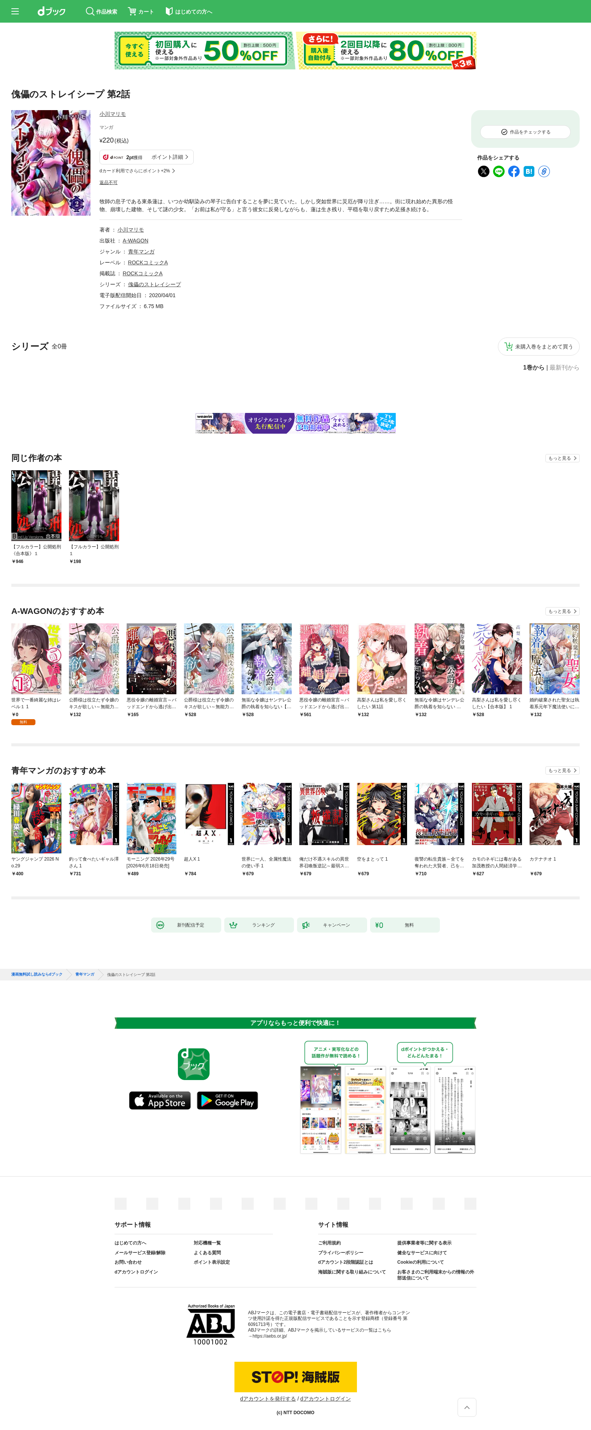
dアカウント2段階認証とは (345, 1262)
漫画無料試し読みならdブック (37, 974)
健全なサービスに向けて (422, 1252)
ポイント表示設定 (212, 1262)
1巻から (534, 368)
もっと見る (559, 458)
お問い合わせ (128, 1262)
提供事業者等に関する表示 (424, 1243)
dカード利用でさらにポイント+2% (135, 170)
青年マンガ (141, 252)
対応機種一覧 (207, 1243)
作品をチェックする (530, 132)
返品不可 (109, 182)
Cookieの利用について (420, 1262)
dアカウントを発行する (268, 1399)
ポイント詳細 (167, 157)
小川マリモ (113, 114)
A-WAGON (136, 241)
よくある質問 (207, 1252)
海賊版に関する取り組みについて (352, 1272)
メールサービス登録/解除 (140, 1252)
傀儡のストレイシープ (154, 284)
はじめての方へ (130, 1243)
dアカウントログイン (136, 1272)
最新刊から (565, 368)
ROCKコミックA (148, 262)
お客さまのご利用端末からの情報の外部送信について (435, 1275)
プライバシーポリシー (340, 1252)
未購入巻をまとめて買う (544, 347)
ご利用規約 (329, 1243)
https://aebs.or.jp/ (270, 1336)
